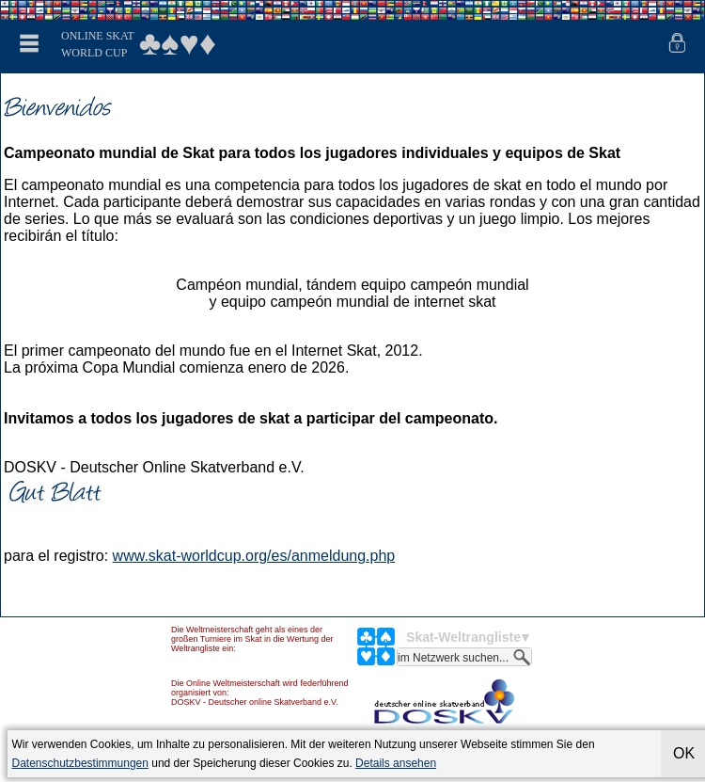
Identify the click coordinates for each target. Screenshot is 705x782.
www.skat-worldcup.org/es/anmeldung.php (254, 556)
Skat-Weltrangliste (463, 637)
